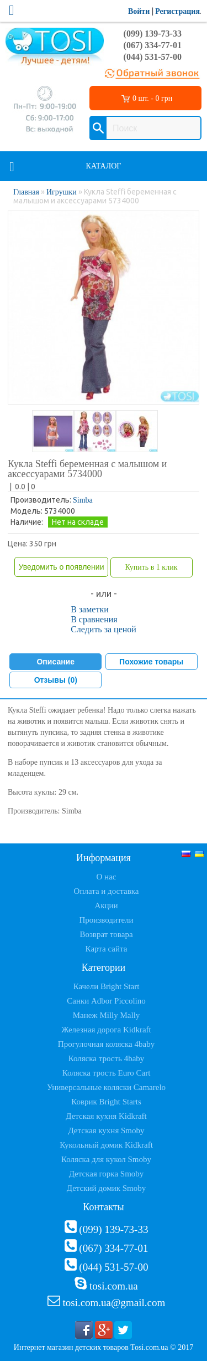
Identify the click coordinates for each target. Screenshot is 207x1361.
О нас (106, 876)
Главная (26, 192)
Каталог (103, 166)
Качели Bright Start (106, 986)
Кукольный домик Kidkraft (106, 1144)
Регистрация (177, 11)
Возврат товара (105, 934)
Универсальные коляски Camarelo (106, 1087)
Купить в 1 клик (151, 567)
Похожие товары (151, 661)
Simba (83, 500)
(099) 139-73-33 (153, 33)
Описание (55, 661)
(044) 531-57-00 (153, 57)
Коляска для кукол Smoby (106, 1159)
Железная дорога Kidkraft (106, 1029)
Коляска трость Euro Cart (106, 1072)
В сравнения (94, 619)
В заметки (90, 609)
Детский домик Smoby (106, 1188)
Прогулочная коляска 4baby (106, 1044)
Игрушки (61, 192)
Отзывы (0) (55, 680)
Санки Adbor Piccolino (106, 1000)
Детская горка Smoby (106, 1173)
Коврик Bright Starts (106, 1101)
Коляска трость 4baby (106, 1058)
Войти (139, 11)
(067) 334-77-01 (153, 45)
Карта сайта (107, 948)
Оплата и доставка (106, 891)
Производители (106, 919)
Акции (106, 905)
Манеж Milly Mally (106, 1015)
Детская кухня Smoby (106, 1130)
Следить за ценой (103, 629)
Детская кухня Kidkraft (106, 1116)
